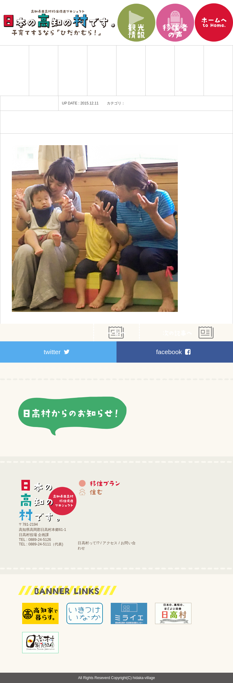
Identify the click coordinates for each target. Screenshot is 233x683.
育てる (101, 71)
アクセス (110, 543)
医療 (160, 71)
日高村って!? (88, 543)
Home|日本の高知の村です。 (14, 71)
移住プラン (43, 71)
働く (130, 71)
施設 (189, 71)
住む (72, 71)
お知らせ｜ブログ (218, 71)
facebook (173, 351)
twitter (57, 351)
